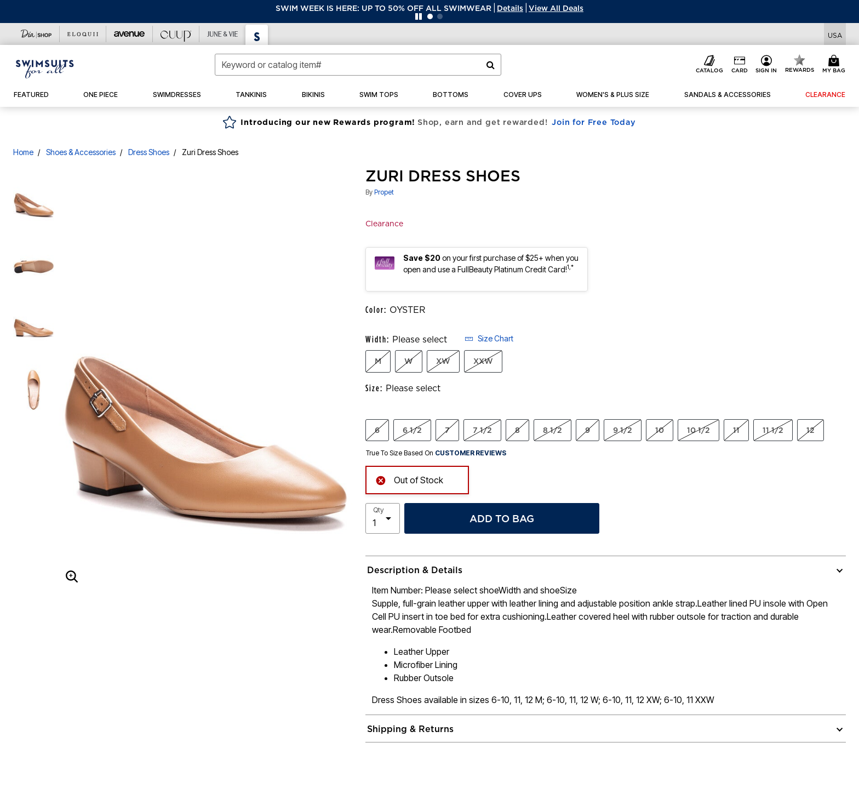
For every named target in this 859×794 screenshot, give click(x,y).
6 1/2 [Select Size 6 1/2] (412, 430)
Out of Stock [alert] (409, 479)
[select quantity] (382, 518)
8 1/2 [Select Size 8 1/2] (552, 430)
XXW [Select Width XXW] (483, 361)
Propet (384, 192)
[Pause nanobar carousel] (418, 16)
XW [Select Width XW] (443, 361)
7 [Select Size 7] (447, 430)
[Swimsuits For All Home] (45, 68)
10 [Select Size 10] (659, 430)
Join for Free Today (593, 122)
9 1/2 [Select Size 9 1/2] (622, 430)
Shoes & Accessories (81, 152)
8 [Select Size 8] (517, 430)
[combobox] (358, 65)
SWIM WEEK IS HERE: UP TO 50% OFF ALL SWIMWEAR (383, 8)
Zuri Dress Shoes (210, 152)
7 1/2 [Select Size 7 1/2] (482, 430)
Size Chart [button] (489, 338)
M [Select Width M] (378, 361)
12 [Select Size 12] (810, 430)
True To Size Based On (436, 453)
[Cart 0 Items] (835, 64)
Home (23, 152)
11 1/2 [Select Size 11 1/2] (773, 430)
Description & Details (414, 570)
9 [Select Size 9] (587, 430)
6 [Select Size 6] (377, 430)
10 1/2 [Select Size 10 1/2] (698, 430)
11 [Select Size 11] (736, 430)
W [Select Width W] (408, 361)
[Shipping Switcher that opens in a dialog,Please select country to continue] (835, 34)
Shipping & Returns (410, 729)
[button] (510, 8)
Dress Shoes (148, 152)
